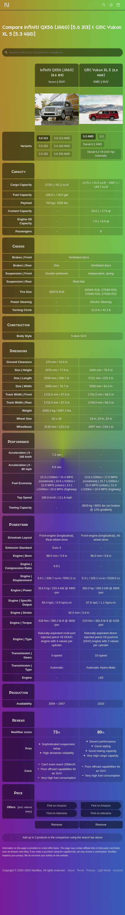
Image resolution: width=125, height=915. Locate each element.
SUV (62, 81)
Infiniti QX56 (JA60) (57, 70)
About (71, 870)
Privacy (90, 870)
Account (118, 870)
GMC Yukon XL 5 (97, 70)
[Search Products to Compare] (62, 52)
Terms (80, 870)
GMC (96, 81)
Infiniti (52, 81)
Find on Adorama (57, 813)
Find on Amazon (56, 805)
